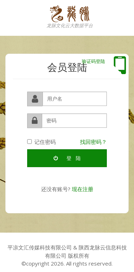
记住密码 (41, 141)
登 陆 (67, 158)
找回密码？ (93, 141)
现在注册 (82, 189)
